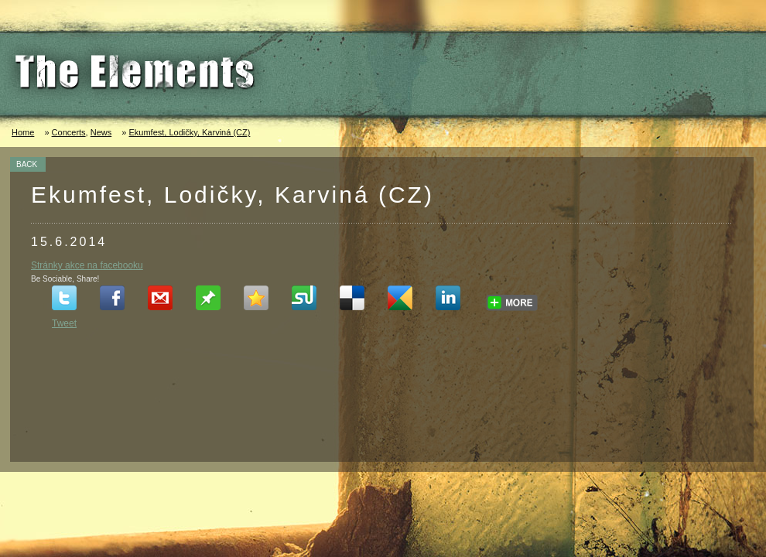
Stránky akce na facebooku (87, 265)
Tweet (64, 323)
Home (23, 132)
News (101, 132)
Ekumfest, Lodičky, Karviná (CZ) (189, 132)
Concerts (69, 132)
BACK (26, 164)
